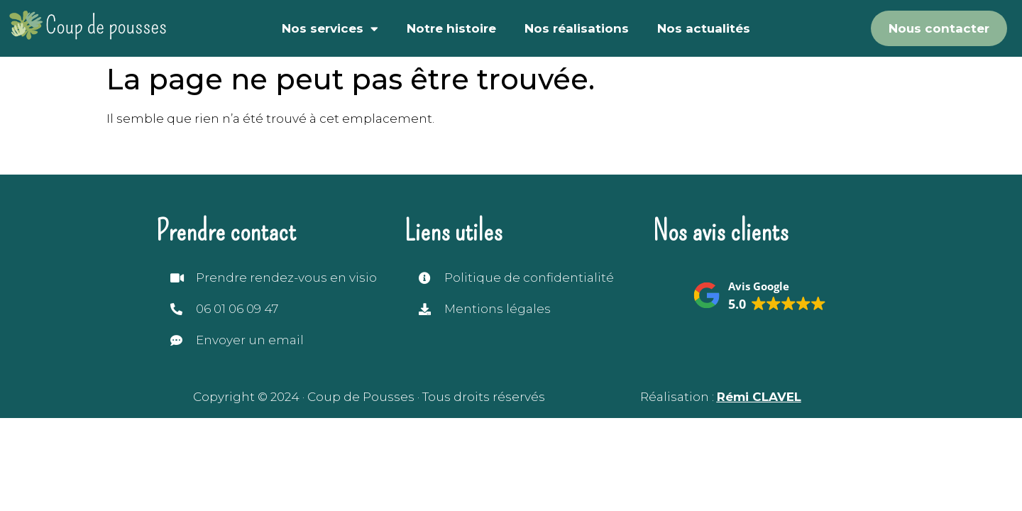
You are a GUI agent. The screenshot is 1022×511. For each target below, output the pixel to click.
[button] (759, 296)
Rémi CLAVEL (759, 397)
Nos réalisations (576, 28)
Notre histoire (451, 28)
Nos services (330, 29)
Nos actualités (703, 28)
